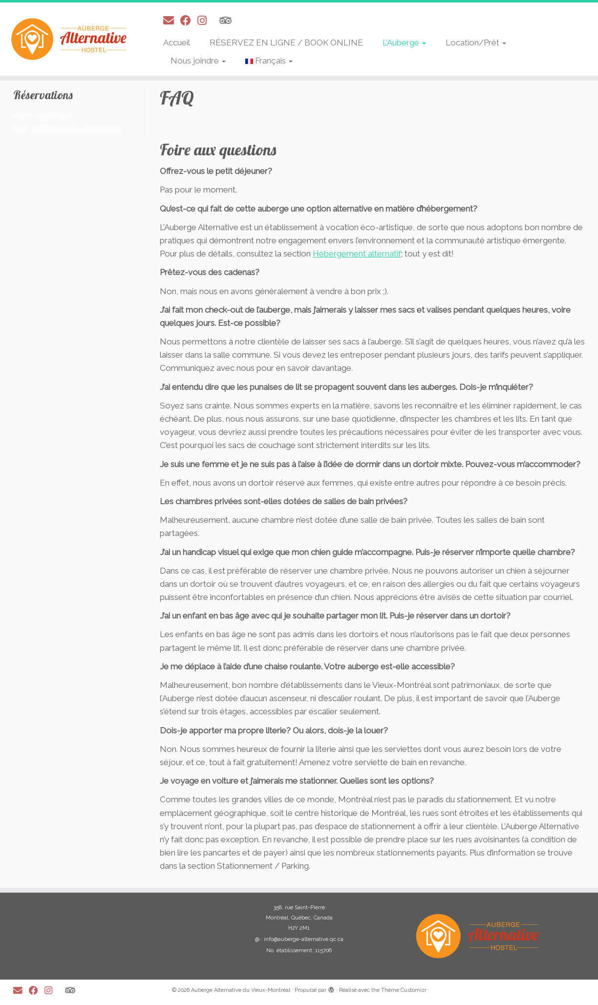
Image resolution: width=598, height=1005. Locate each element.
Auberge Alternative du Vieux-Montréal (240, 990)
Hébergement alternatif (357, 253)
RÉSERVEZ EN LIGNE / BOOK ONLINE (286, 42)
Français (269, 60)
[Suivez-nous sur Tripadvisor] (228, 20)
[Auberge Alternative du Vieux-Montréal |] (69, 39)
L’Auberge (404, 42)
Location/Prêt (476, 42)
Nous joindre (198, 60)
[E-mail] (171, 20)
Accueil (176, 42)
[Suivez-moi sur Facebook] (188, 20)
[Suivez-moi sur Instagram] (205, 20)
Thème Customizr (404, 990)
